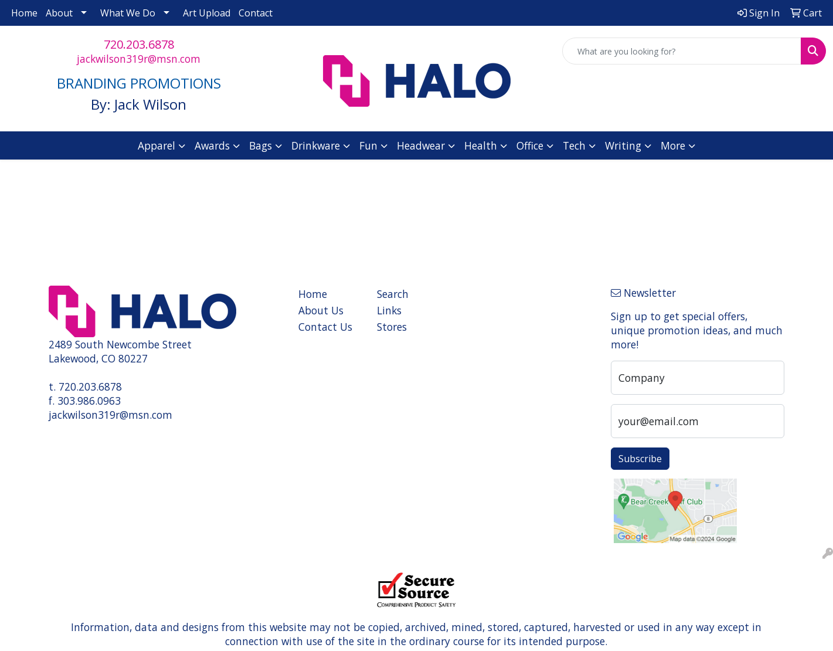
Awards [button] (212, 145)
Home (24, 12)
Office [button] (529, 145)
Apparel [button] (156, 145)
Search (393, 294)
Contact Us (325, 327)
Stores (392, 327)
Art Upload (206, 12)
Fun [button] (368, 145)
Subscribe (640, 458)
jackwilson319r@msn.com (138, 59)
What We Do (127, 12)
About (59, 12)
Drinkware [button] (315, 145)
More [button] (673, 145)
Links (389, 310)
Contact (256, 12)
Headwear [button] (421, 145)
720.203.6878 (139, 44)
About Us (321, 310)
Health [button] (480, 145)
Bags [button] (260, 145)
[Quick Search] (681, 51)
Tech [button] (574, 145)
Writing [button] (623, 145)
